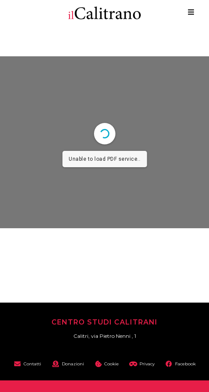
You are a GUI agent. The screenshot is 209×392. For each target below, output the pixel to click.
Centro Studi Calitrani (104, 322)
